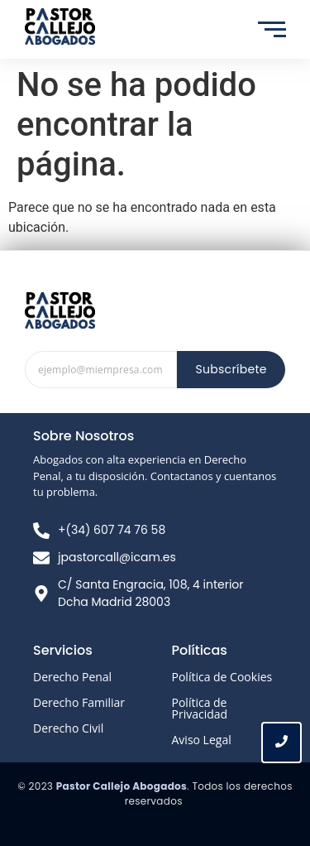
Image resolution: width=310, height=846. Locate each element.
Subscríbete (230, 369)
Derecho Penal (72, 677)
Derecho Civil (68, 728)
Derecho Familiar (79, 702)
